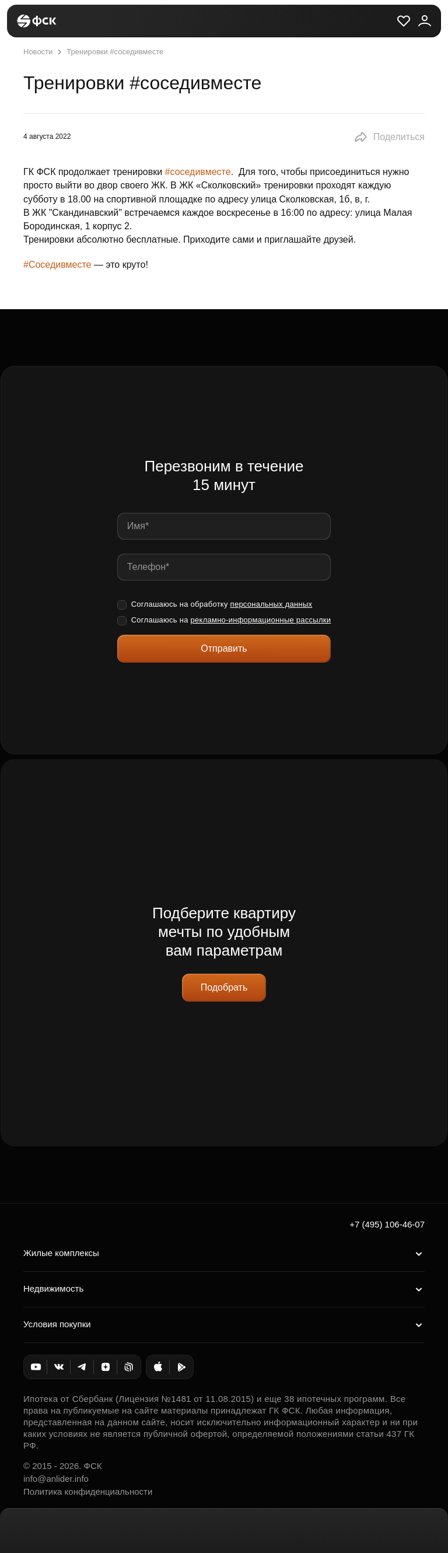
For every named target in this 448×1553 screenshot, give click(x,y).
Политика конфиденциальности (87, 1491)
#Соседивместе (57, 265)
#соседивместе (198, 172)
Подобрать (224, 987)
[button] (389, 137)
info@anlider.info (56, 1479)
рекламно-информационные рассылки (261, 619)
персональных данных (271, 604)
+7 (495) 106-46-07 (387, 1224)
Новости (37, 51)
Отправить (224, 648)
